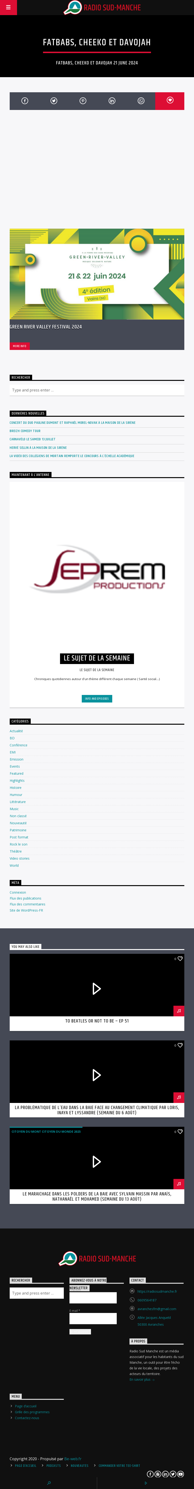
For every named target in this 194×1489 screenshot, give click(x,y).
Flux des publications (25, 898)
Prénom (75, 1290)
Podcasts (54, 1465)
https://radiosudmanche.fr (157, 1291)
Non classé (18, 816)
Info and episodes (97, 698)
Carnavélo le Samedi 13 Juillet (33, 439)
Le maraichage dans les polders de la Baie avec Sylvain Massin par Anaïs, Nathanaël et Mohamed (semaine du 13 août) (97, 1196)
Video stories (20, 858)
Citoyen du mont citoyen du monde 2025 (46, 1131)
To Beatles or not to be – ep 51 (97, 1021)
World (14, 865)
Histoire (16, 787)
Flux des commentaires (27, 904)
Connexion (18, 892)
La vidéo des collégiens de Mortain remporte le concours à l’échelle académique (72, 456)
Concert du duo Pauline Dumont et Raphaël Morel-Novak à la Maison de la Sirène (73, 423)
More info (19, 346)
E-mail (74, 1310)
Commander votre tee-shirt (119, 1465)
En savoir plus (142, 1380)
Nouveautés (79, 1465)
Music (14, 809)
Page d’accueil (25, 1406)
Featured (16, 773)
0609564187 (147, 1300)
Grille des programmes (32, 1412)
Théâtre (16, 851)
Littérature (18, 801)
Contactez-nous (27, 1418)
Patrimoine (18, 830)
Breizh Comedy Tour (25, 431)
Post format (19, 837)
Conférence (18, 745)
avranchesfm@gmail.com (157, 1309)
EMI (13, 752)
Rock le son (18, 844)
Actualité (16, 731)
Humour (16, 794)
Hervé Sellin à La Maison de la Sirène (38, 448)
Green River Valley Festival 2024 (46, 327)
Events (15, 766)
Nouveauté (18, 823)
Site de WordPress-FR (26, 910)
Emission (16, 759)
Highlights (17, 780)
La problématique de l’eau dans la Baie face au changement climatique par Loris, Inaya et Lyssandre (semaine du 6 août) (97, 1110)
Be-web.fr (73, 1458)
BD (12, 738)
